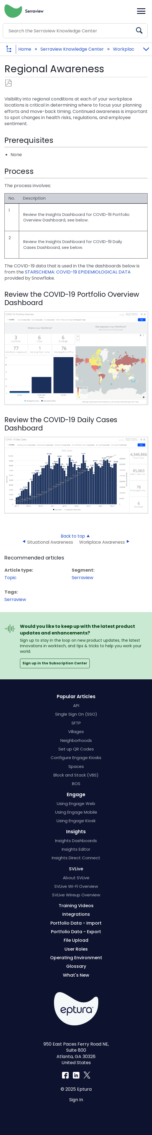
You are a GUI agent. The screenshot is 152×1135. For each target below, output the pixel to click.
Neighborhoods (76, 740)
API (76, 705)
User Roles (76, 949)
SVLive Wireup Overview (76, 895)
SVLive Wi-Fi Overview (76, 886)
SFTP (76, 723)
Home (25, 49)
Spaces (76, 766)
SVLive (76, 869)
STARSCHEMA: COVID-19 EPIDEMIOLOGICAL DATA (78, 272)
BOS (76, 783)
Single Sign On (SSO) (76, 714)
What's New (76, 975)
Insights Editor (76, 849)
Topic (10, 577)
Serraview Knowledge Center (72, 49)
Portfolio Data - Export (76, 931)
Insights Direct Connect (76, 858)
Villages (76, 731)
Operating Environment (76, 958)
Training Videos (76, 905)
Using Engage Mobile (76, 812)
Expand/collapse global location (146, 47)
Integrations (76, 914)
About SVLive (76, 878)
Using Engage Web (76, 803)
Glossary (76, 966)
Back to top (73, 536)
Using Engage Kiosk (76, 821)
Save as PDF (8, 83)
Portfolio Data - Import (76, 923)
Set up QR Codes (76, 749)
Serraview (82, 577)
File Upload (76, 940)
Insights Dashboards (76, 840)
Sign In (76, 1100)
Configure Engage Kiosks (76, 757)
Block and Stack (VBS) (76, 775)
